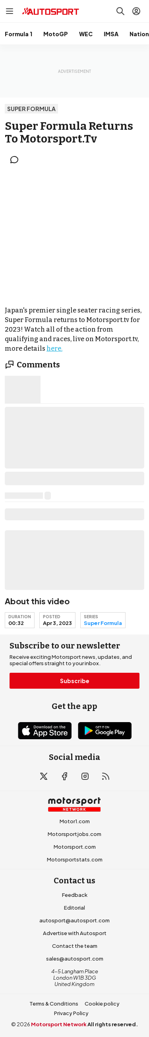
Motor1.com (75, 821)
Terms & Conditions (53, 1003)
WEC (86, 33)
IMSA (111, 33)
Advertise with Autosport (74, 933)
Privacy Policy (71, 1013)
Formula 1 (18, 33)
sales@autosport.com (74, 958)
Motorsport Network (59, 1024)
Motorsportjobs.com (74, 834)
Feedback (74, 895)
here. (54, 348)
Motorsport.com (75, 847)
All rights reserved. (112, 1024)
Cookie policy (102, 1003)
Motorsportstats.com (75, 859)
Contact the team (74, 946)
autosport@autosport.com (74, 920)
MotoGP (55, 33)
